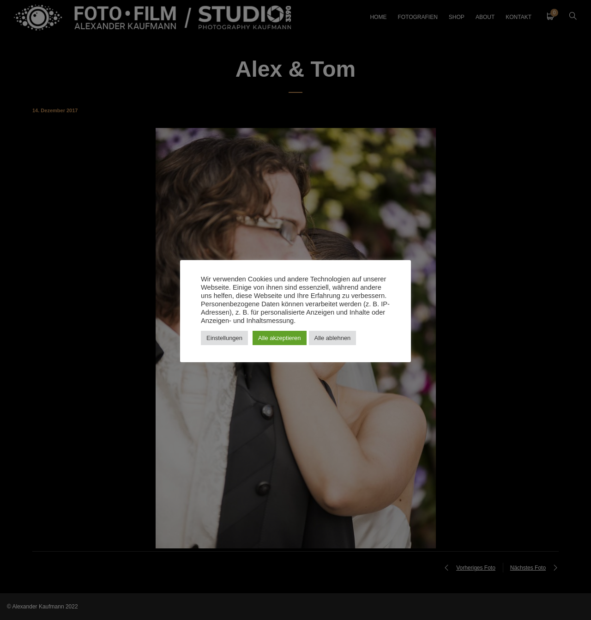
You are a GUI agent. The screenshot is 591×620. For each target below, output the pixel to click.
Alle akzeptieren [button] (279, 337)
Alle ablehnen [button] (332, 337)
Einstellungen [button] (224, 337)
